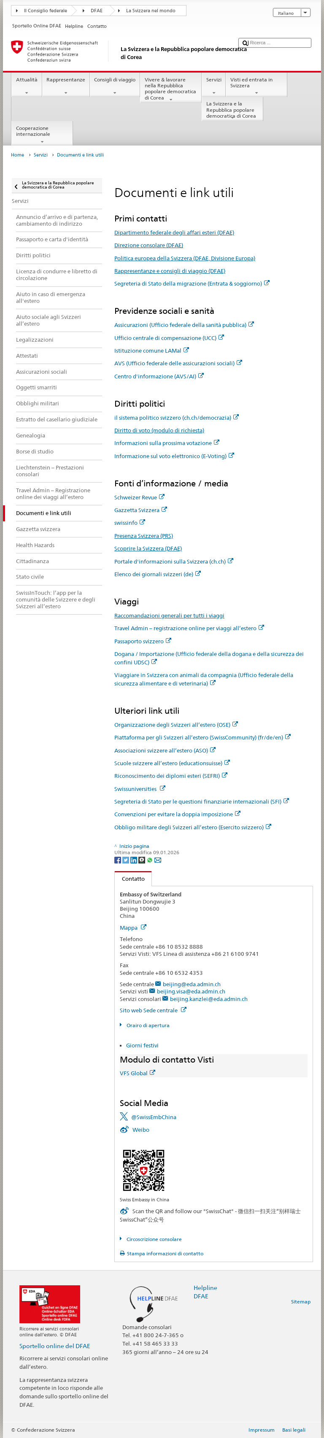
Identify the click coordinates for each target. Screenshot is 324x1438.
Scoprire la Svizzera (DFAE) (148, 548)
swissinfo (129, 522)
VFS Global (137, 1073)
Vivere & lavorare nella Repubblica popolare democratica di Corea (170, 89)
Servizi (213, 86)
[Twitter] (126, 859)
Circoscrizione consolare (153, 1239)
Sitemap (300, 1301)
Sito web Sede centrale (153, 1010)
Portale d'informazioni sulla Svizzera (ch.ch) (173, 561)
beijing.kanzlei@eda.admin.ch (209, 999)
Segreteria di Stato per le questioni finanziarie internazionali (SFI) (201, 801)
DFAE (97, 10)
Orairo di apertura (147, 1025)
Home (17, 155)
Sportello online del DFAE (54, 1345)
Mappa (133, 927)
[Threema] (142, 859)
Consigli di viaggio (115, 86)
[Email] (157, 859)
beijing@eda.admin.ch (192, 984)
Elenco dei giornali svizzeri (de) (157, 574)
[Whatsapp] (150, 859)
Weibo (140, 1129)
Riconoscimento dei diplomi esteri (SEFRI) (170, 775)
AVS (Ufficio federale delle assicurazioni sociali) (178, 363)
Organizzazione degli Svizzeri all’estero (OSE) (176, 724)
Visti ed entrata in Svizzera (256, 86)
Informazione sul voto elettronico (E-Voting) (174, 456)
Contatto (130, 878)
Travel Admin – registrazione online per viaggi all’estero (189, 628)
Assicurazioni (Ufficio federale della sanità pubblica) (184, 324)
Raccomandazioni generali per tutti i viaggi (169, 615)
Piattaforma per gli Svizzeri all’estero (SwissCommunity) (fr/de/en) (202, 737)
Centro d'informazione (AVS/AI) (159, 376)
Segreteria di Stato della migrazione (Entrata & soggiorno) (192, 283)
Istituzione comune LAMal (151, 350)
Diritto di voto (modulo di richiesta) (159, 430)
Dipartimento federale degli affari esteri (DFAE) (174, 232)
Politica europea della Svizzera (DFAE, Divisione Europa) (184, 258)
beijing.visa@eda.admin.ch (191, 991)
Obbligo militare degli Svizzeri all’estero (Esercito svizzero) (192, 827)
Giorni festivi (142, 1045)
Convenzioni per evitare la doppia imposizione (177, 814)
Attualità (26, 86)
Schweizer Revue (139, 497)
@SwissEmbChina (153, 1117)
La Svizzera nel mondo (151, 10)
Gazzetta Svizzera (140, 510)
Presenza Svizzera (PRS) (143, 535)
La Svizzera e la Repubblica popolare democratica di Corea (232, 110)
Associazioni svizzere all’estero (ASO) (165, 750)
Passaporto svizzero (142, 641)
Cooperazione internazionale (42, 135)
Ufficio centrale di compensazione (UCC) (169, 338)
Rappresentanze (66, 86)
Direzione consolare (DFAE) (148, 245)
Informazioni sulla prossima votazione (166, 443)
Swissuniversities (139, 788)
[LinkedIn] (134, 859)
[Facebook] (118, 859)
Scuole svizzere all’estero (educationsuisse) (172, 763)
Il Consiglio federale (45, 10)
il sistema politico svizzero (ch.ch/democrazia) (176, 417)
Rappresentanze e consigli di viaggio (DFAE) (169, 270)
